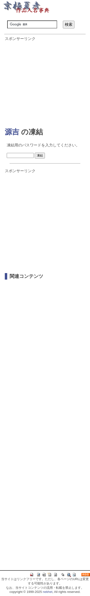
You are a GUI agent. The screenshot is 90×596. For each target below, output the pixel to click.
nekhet (47, 592)
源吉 (12, 132)
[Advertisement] (45, 81)
